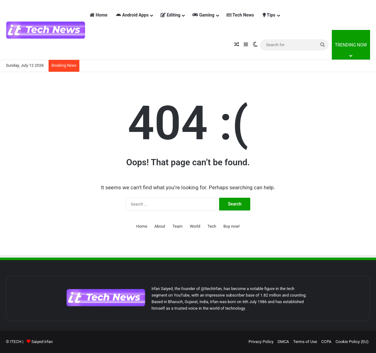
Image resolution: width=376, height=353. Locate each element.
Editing (170, 14)
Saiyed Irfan (42, 341)
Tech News (240, 14)
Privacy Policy (261, 341)
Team (177, 226)
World (195, 226)
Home (98, 14)
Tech (212, 226)
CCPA (326, 341)
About (159, 226)
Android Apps (132, 14)
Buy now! (231, 226)
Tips (269, 14)
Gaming (203, 14)
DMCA (283, 341)
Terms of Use (305, 341)
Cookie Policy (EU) (352, 341)
